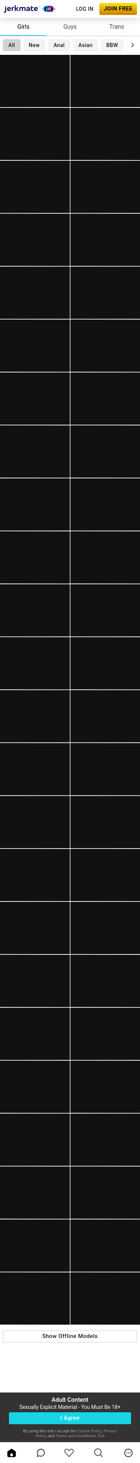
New (34, 45)
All (11, 45)
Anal (59, 45)
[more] (128, 1453)
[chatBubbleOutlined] (40, 1452)
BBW (112, 45)
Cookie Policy (89, 1431)
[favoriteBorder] (69, 1453)
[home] (11, 1453)
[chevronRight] (132, 45)
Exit (101, 1436)
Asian (85, 45)
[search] (98, 1453)
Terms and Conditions (76, 1436)
